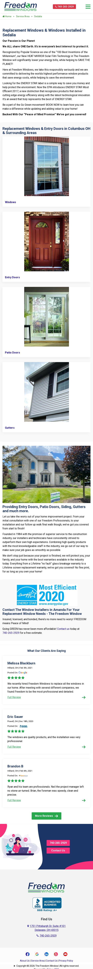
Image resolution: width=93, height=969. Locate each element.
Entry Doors (12, 277)
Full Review (46, 697)
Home (6, 16)
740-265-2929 (64, 6)
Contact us (63, 628)
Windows (10, 202)
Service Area (23, 16)
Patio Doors (12, 352)
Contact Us (58, 850)
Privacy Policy (66, 960)
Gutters (10, 427)
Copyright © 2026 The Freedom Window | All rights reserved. (47, 966)
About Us (25, 960)
